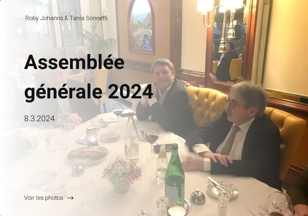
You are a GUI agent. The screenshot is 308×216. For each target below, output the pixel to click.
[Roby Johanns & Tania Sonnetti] (67, 18)
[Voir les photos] (77, 198)
